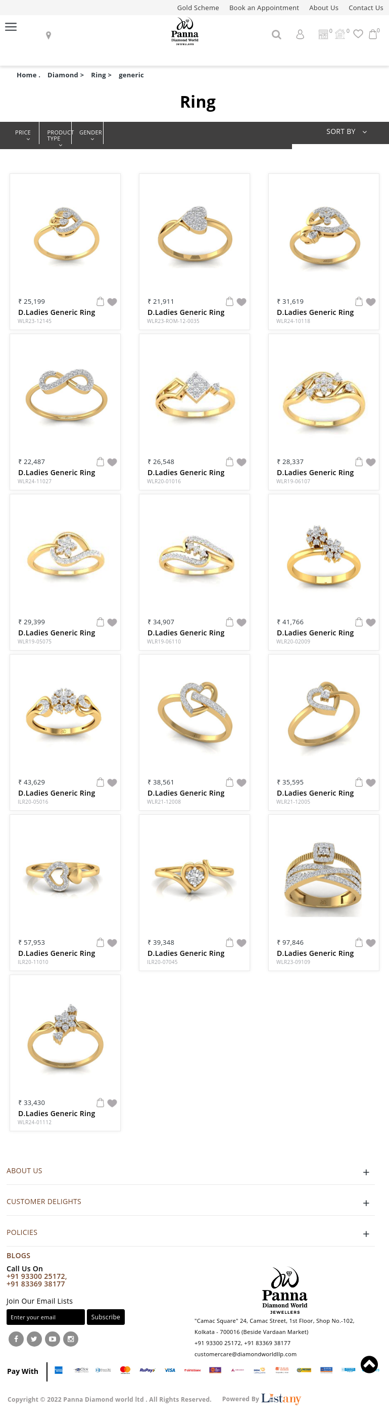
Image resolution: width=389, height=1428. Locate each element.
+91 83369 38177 (36, 1283)
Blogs (18, 1255)
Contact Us (366, 7)
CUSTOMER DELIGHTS (191, 1202)
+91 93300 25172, (37, 1276)
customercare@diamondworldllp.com (245, 1354)
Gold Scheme (198, 7)
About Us (323, 7)
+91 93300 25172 (217, 1343)
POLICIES (191, 1233)
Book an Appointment (264, 7)
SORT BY (349, 131)
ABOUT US (191, 1172)
